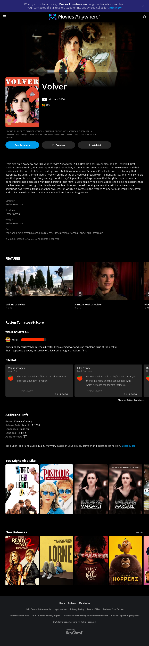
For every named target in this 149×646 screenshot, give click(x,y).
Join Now (115, 8)
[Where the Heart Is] (22, 489)
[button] (39, 281)
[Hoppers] (125, 561)
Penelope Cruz (13, 232)
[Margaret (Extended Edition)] (125, 489)
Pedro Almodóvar (14, 204)
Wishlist (94, 145)
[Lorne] (56, 561)
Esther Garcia (12, 213)
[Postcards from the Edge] (56, 489)
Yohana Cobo (77, 232)
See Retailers (22, 145)
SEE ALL (140, 532)
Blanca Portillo (61, 232)
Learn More (128, 445)
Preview (58, 145)
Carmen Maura (30, 232)
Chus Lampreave (94, 232)
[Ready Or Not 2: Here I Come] (22, 561)
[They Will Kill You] (91, 561)
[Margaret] (91, 489)
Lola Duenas (45, 232)
